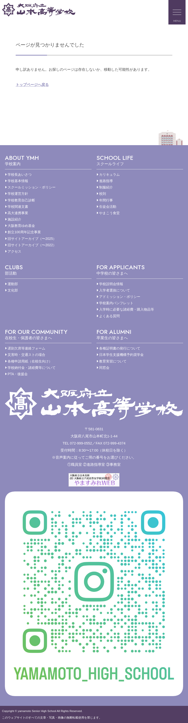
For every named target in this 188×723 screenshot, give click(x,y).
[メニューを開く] (177, 12)
